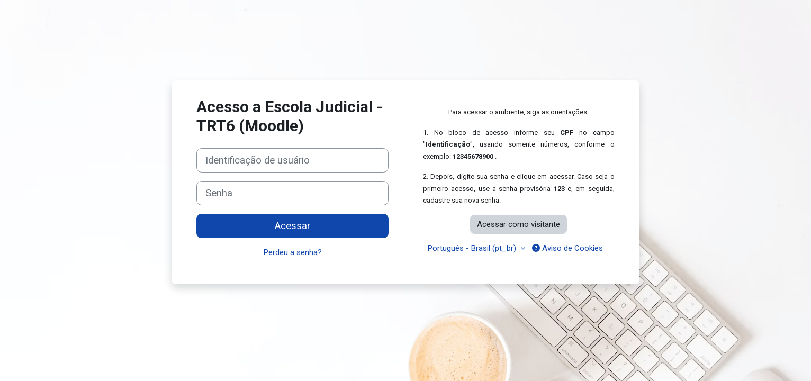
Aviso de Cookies (567, 248)
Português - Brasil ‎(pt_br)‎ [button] (473, 248)
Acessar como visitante (518, 224)
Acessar (292, 226)
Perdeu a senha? (293, 252)
